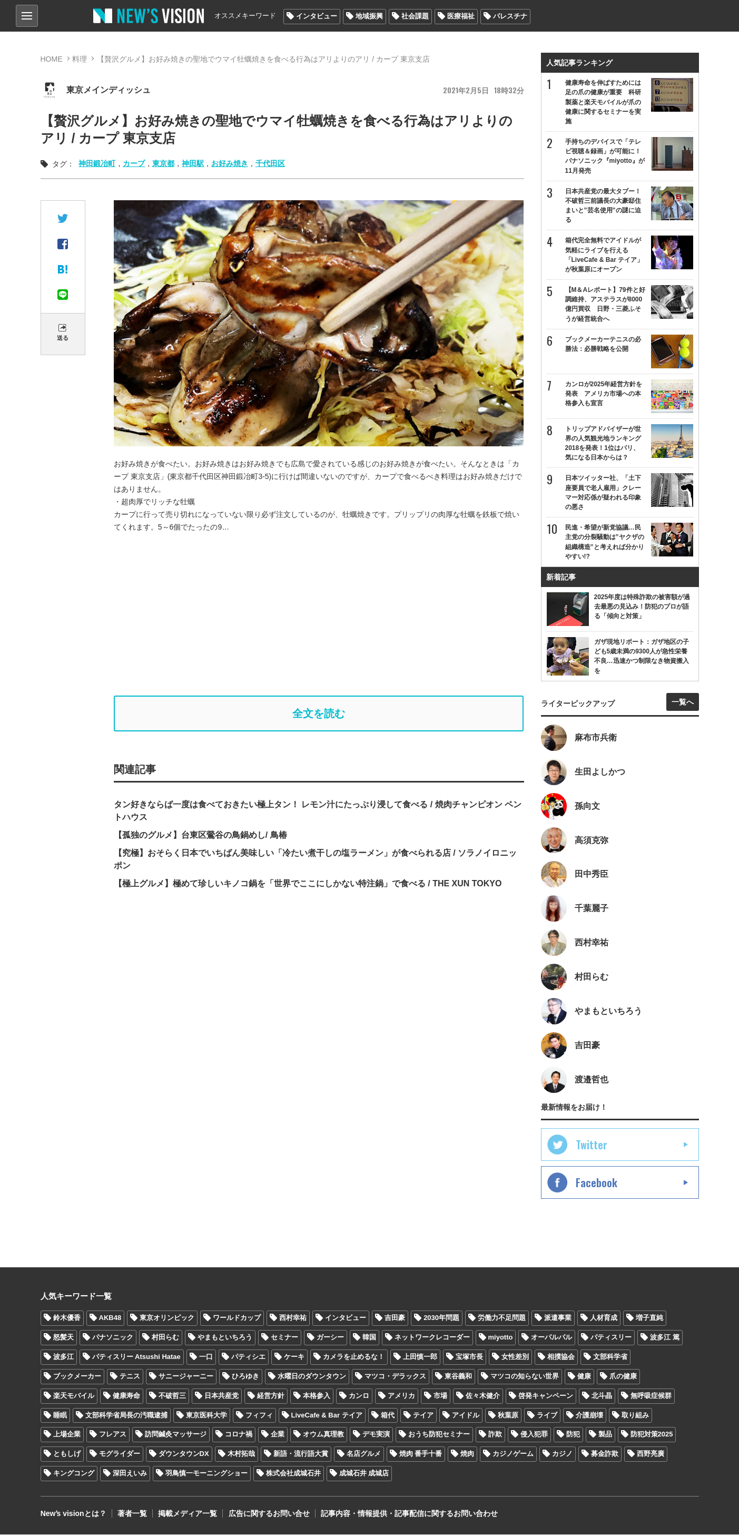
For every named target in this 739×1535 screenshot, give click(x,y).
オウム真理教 (323, 1435)
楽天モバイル (73, 1396)
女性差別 (515, 1357)
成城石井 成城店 (364, 1474)
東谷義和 (458, 1377)
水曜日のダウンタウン (312, 1377)
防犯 (573, 1435)
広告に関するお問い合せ (268, 1514)
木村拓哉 (241, 1455)
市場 (440, 1396)
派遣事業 (558, 1318)
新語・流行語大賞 (300, 1455)
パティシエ (248, 1357)
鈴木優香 (67, 1318)
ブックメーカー (77, 1377)
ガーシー (330, 1338)
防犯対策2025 (651, 1435)
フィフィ (259, 1416)
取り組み (635, 1416)
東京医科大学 (206, 1416)
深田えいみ (130, 1474)
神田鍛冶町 (96, 163)
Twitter (591, 1145)
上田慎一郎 (420, 1357)
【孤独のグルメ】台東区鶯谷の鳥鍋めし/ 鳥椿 (200, 834)
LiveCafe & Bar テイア (326, 1416)
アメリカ (401, 1396)
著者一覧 (131, 1514)
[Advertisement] (319, 614)
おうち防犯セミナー (439, 1435)
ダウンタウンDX (184, 1455)
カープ (134, 163)
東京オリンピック (167, 1318)
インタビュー (316, 16)
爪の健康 (623, 1377)
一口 (206, 1357)
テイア (423, 1416)
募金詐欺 (604, 1455)
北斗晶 (602, 1396)
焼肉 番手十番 (420, 1455)
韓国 (369, 1338)
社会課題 (415, 16)
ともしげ (67, 1455)
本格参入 (316, 1396)
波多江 (63, 1357)
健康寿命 (126, 1396)
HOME (52, 59)
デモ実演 (376, 1435)
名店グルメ (364, 1455)
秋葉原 (508, 1416)
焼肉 (467, 1455)
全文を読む (318, 713)
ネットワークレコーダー (432, 1338)
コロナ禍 (238, 1435)
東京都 (163, 163)
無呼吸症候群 (651, 1396)
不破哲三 (172, 1396)
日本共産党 (221, 1396)
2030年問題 (441, 1318)
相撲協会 (561, 1357)
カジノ (562, 1455)
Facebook (596, 1183)
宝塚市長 (469, 1357)
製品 (605, 1435)
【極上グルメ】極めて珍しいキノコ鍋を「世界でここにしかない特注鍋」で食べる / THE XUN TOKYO (308, 883)
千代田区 (270, 163)
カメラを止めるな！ (354, 1357)
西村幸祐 (293, 1318)
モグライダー (119, 1455)
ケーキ (294, 1357)
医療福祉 (461, 16)
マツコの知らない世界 (524, 1377)
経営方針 (270, 1396)
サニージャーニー (186, 1377)
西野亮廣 (650, 1455)
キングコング (73, 1474)
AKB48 (110, 1318)
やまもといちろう (225, 1338)
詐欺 (495, 1435)
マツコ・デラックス (395, 1377)
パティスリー (611, 1338)
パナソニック (112, 1338)
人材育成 (603, 1318)
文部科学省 (610, 1357)
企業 (277, 1435)
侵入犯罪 (534, 1435)
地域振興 (369, 16)
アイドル (465, 1416)
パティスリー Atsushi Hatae (136, 1357)
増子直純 (649, 1318)
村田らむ (165, 1338)
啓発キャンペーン (545, 1396)
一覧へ (683, 702)
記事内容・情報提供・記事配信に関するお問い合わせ (408, 1514)
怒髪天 (63, 1338)
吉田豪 (395, 1318)
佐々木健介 (483, 1396)
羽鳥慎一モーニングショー (206, 1474)
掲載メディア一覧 (186, 1514)
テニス (130, 1377)
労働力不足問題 (502, 1318)
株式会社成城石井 (293, 1474)
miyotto (500, 1338)
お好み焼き (229, 163)
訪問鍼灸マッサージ (175, 1435)
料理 (79, 59)
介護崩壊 (589, 1416)
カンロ (359, 1396)
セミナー (284, 1338)
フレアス (112, 1435)
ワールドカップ (237, 1318)
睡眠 (60, 1416)
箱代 (388, 1416)
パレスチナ (510, 16)
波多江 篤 (664, 1338)
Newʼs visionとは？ (73, 1514)
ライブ (547, 1416)
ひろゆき (245, 1377)
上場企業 (67, 1435)
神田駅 (193, 163)
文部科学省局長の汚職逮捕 (126, 1416)
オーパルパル (551, 1338)
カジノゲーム (513, 1455)
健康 (584, 1377)
